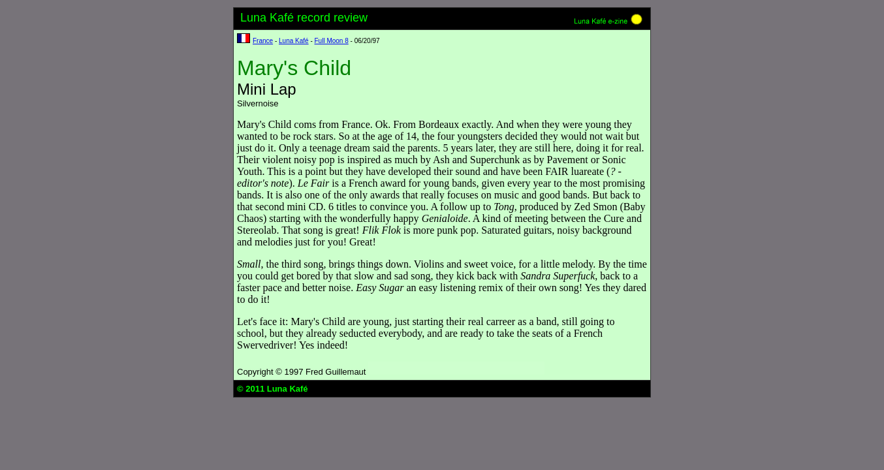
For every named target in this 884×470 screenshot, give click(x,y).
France (263, 40)
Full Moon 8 (332, 40)
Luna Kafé (294, 40)
